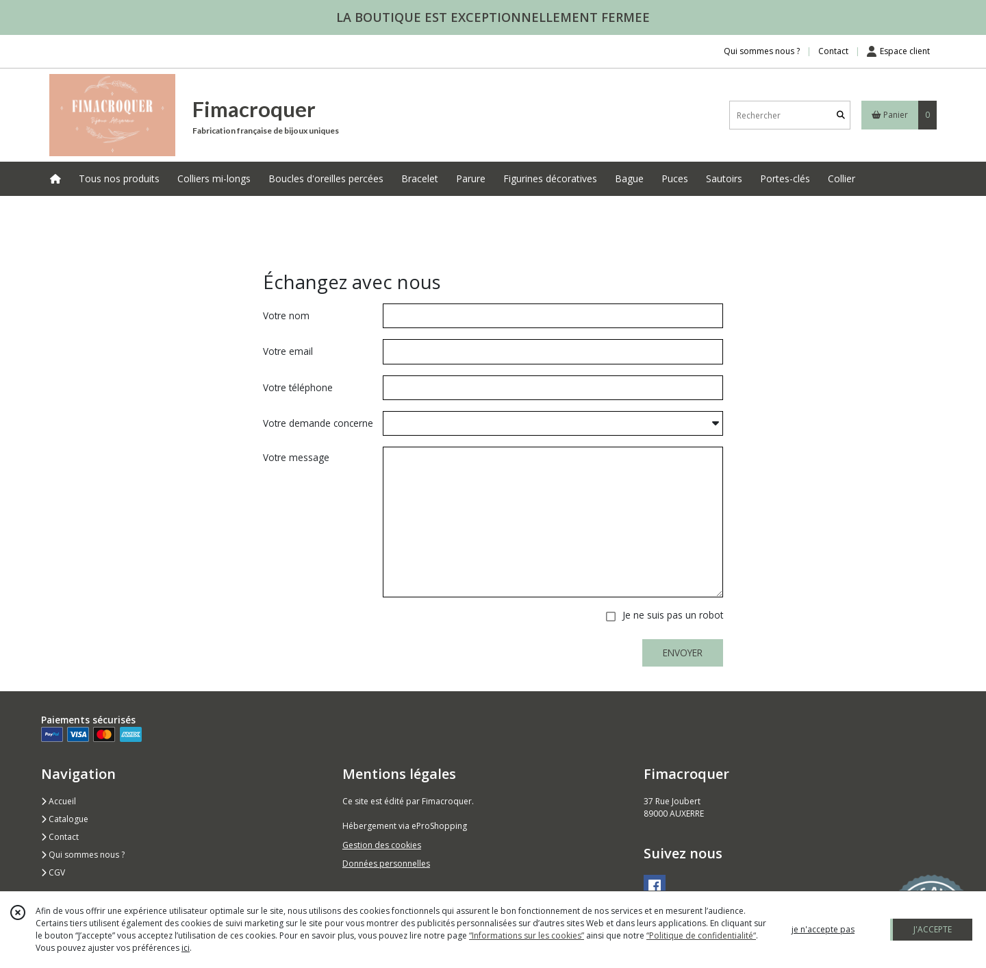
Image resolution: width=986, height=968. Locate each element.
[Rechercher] (841, 115)
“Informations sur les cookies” (526, 935)
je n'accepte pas (823, 929)
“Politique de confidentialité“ (701, 935)
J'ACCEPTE (932, 929)
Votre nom (286, 315)
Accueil (58, 801)
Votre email (288, 351)
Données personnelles (386, 863)
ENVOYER (683, 652)
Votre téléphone (298, 387)
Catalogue (64, 819)
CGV (53, 872)
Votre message (296, 457)
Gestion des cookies (381, 845)
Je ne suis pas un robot (672, 614)
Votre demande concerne (318, 423)
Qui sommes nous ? (83, 854)
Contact (833, 51)
